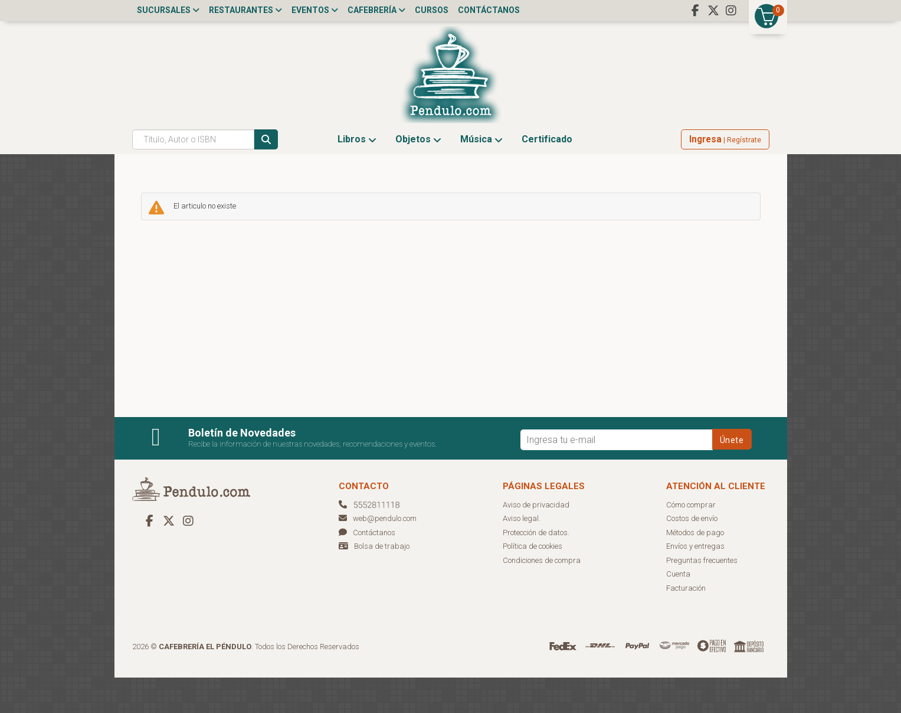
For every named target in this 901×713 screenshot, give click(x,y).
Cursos (431, 10)
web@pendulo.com (378, 553)
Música (481, 174)
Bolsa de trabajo (381, 581)
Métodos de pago (695, 568)
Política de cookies (532, 581)
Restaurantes (245, 10)
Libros (357, 174)
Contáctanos (489, 10)
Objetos (418, 174)
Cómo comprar (691, 540)
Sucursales (168, 10)
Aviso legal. (521, 553)
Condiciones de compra (542, 595)
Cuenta (678, 609)
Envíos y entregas (695, 581)
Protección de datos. (536, 568)
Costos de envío (691, 553)
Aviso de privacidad (536, 540)
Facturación (686, 623)
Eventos (314, 10)
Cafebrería (376, 10)
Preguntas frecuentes (702, 595)
